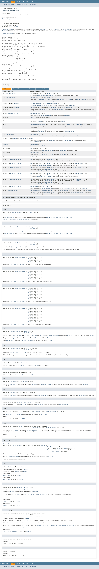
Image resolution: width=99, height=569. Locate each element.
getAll (32, 138)
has (31, 148)
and (31, 93)
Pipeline (36, 113)
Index (27, 1)
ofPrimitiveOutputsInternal (39, 190)
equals (32, 117)
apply (32, 103)
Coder (33, 192)
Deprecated (22, 1)
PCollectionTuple (11, 93)
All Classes (33, 4)
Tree (17, 1)
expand (32, 120)
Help (31, 1)
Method (20, 6)
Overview (2, 1)
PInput (3, 18)
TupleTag (35, 97)
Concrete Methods (42, 89)
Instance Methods (29, 89)
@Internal (6, 443)
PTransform (37, 103)
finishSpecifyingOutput (38, 124)
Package (8, 1)
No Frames (24, 4)
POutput (9, 18)
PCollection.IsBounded (77, 192)
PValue (22, 120)
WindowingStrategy (48, 192)
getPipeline (34, 144)
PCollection (50, 93)
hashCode (33, 157)
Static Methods (17, 89)
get (31, 130)
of (31, 159)
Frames (19, 4)
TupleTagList (64, 190)
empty (32, 113)
